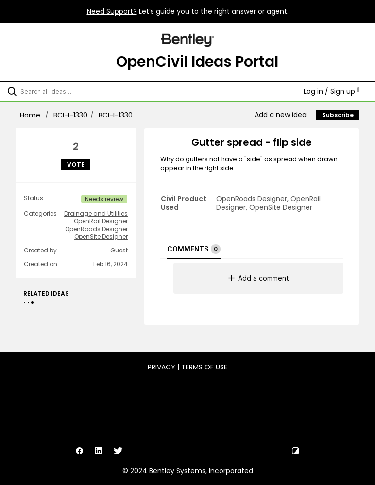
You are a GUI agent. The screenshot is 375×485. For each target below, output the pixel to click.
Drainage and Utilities (96, 213)
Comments (194, 249)
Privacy (161, 367)
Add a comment (258, 278)
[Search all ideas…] (66, 91)
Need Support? (112, 11)
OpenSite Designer (101, 237)
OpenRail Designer (101, 221)
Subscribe (338, 115)
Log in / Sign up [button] (331, 91)
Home (29, 115)
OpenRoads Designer (96, 229)
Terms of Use (204, 367)
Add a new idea (281, 114)
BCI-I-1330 (70, 115)
